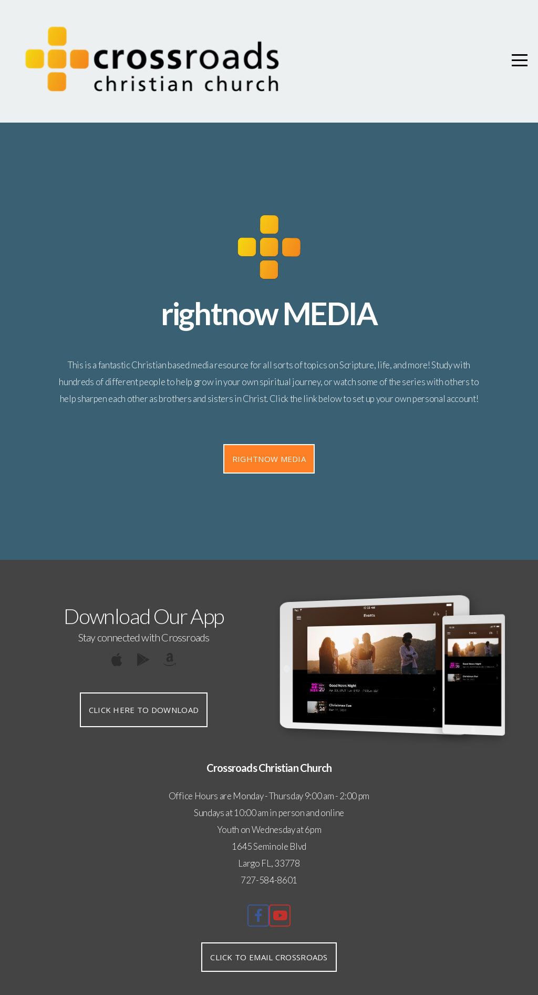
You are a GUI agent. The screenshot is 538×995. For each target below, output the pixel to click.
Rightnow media (269, 459)
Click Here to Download (144, 710)
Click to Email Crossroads (269, 957)
